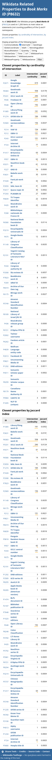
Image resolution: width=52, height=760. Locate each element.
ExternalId (26, 45)
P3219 (5, 230)
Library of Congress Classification (17, 244)
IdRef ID (14, 282)
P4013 (5, 727)
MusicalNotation (11, 50)
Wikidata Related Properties (17, 7)
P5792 (5, 651)
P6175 (5, 294)
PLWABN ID (16, 193)
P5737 (5, 681)
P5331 (5, 96)
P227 (6, 169)
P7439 (5, 181)
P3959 (5, 186)
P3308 (5, 272)
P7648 (5, 612)
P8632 (5, 24)
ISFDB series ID (17, 709)
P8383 (5, 91)
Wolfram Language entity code (16, 349)
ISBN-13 (14, 133)
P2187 (5, 606)
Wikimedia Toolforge (12, 755)
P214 (6, 129)
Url (26, 53)
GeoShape (37, 45)
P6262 (5, 341)
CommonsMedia (11, 45)
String (34, 50)
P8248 (5, 631)
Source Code (34, 751)
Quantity (25, 50)
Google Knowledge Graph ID (16, 83)
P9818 (5, 539)
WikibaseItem (10, 56)
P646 (6, 100)
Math (24, 47)
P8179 (5, 391)
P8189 (5, 314)
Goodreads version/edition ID (18, 123)
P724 (6, 145)
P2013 (5, 356)
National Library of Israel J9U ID (16, 314)
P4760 (5, 638)
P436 (6, 323)
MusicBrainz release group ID (17, 323)
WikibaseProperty (11, 59)
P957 (6, 159)
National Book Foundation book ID (17, 222)
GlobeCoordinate (11, 47)
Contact (46, 751)
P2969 (5, 123)
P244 (6, 266)
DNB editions (16, 366)
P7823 (5, 277)
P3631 (5, 174)
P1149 (5, 244)
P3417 (5, 190)
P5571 (5, 164)
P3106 (5, 721)
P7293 (5, 193)
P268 (6, 213)
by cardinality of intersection (31, 34)
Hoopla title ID (17, 745)
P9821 (5, 361)
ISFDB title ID (16, 116)
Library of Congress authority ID (16, 266)
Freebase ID (16, 100)
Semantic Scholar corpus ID (17, 382)
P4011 (5, 373)
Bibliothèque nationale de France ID (16, 213)
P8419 (5, 288)
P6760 (5, 715)
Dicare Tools (10, 751)
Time (20, 53)
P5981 (5, 657)
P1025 (5, 618)
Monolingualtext (37, 47)
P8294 (5, 667)
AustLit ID (15, 582)
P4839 (5, 349)
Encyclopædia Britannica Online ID (17, 153)
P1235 (5, 709)
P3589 (5, 578)
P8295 (5, 582)
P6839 (5, 199)
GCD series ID (17, 578)
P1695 (5, 403)
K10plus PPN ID (17, 330)
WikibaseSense (29, 59)
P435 (6, 205)
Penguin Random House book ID (17, 539)
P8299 (5, 382)
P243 (6, 138)
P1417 (5, 152)
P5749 (5, 303)
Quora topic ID (17, 190)
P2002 (5, 335)
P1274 (5, 116)
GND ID (14, 169)
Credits (22, 751)
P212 (6, 133)
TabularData (9, 53)
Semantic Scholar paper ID (17, 373)
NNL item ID (16, 186)
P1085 (5, 111)
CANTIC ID (15, 398)
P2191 (5, 255)
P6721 (5, 330)
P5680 (5, 745)
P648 (6, 105)
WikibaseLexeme (26, 56)
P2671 (5, 83)
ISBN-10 (14, 159)
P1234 (5, 734)
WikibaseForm (37, 53)
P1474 (5, 599)
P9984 (5, 398)
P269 (6, 282)
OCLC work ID (17, 96)
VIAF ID (14, 129)
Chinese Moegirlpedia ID (17, 682)
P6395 (5, 590)
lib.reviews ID (17, 272)
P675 (6, 236)
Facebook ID (16, 356)
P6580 (5, 222)
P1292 (5, 366)
